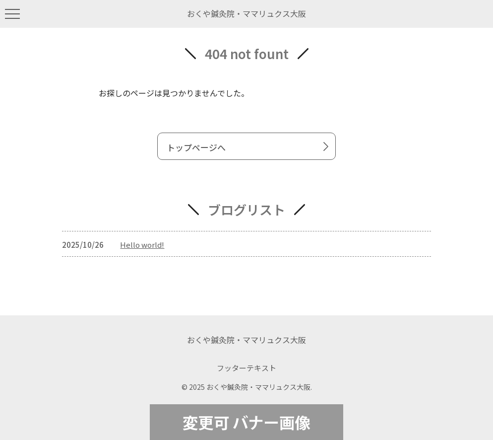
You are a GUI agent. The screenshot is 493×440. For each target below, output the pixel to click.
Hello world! (142, 244)
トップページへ (249, 147)
